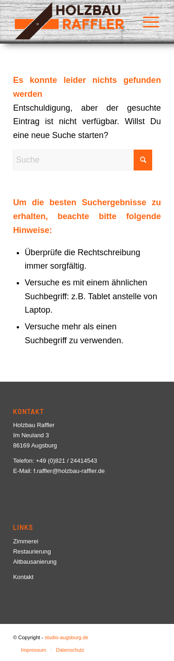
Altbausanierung (35, 561)
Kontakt (23, 576)
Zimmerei (25, 541)
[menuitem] (146, 20)
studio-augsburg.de (66, 637)
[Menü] (146, 20)
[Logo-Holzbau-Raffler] (72, 20)
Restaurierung (32, 551)
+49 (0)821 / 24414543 (66, 460)
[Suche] (82, 160)
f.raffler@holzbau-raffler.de (69, 470)
